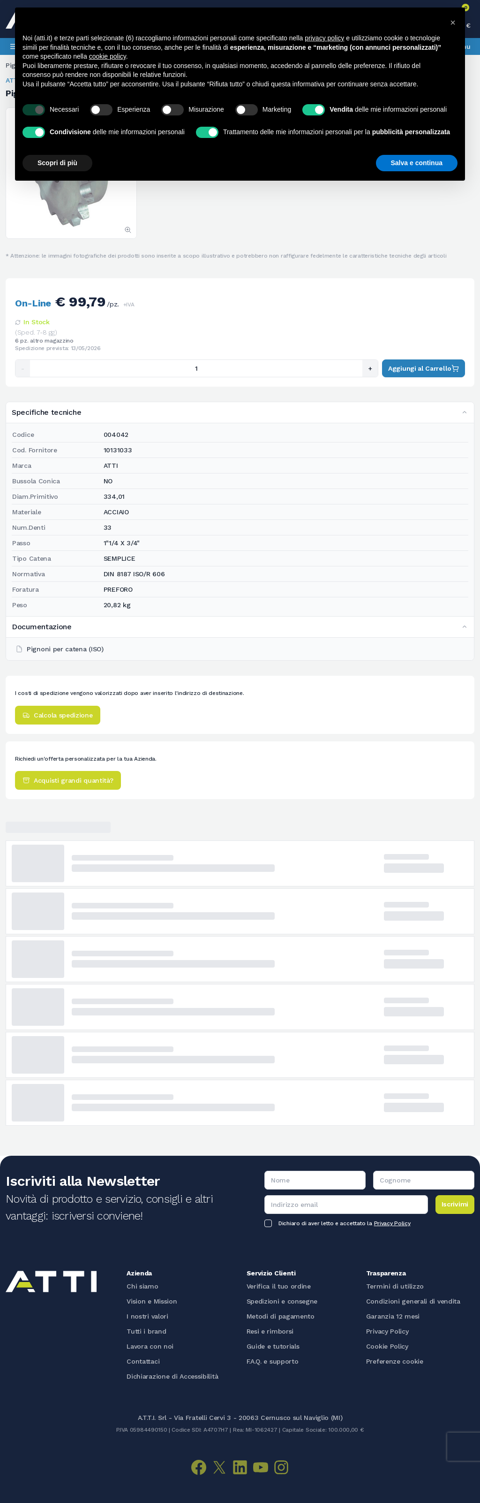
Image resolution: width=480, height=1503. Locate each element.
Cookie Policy (387, 1346)
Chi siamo (142, 1286)
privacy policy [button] (324, 38)
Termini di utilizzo (395, 1286)
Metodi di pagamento (281, 1316)
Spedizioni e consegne (282, 1301)
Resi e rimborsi (270, 1331)
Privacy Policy (392, 1223)
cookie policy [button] (107, 56)
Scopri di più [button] (57, 163)
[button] (452, 22)
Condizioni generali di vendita (413, 1301)
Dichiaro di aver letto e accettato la (344, 1223)
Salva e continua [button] (416, 163)
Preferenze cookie (394, 1361)
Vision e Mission (152, 1301)
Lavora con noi (150, 1346)
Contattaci (143, 1361)
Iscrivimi (455, 1204)
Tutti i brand (146, 1331)
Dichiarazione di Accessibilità (172, 1376)
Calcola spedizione (57, 715)
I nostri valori (147, 1316)
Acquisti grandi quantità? (67, 780)
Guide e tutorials (273, 1346)
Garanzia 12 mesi (393, 1316)
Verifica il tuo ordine (279, 1286)
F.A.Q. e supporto (273, 1361)
